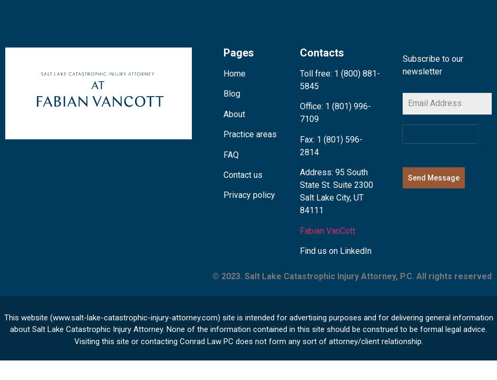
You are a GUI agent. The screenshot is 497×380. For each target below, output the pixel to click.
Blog (231, 94)
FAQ (231, 155)
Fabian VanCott (327, 231)
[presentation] (440, 134)
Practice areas (250, 134)
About (234, 114)
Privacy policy (249, 195)
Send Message (434, 178)
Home (234, 74)
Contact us (242, 175)
